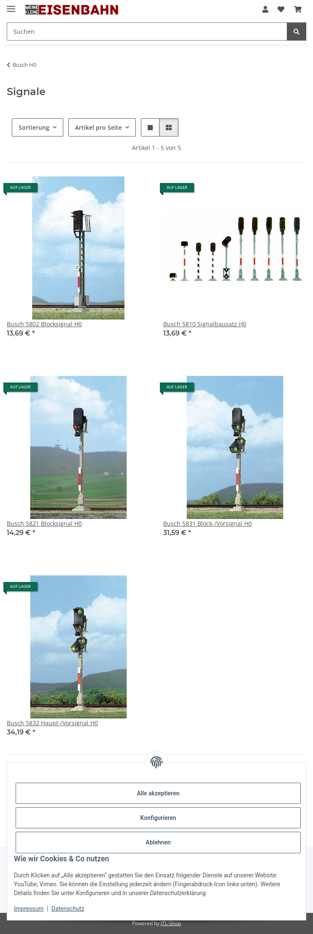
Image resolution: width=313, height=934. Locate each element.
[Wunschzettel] (281, 9)
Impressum (28, 908)
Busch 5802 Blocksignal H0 (44, 324)
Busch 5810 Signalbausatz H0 (204, 324)
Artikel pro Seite (98, 127)
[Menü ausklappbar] (11, 5)
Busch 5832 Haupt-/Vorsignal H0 (52, 723)
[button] (265, 9)
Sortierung (34, 127)
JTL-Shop (171, 923)
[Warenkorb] (297, 9)
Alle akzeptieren (158, 793)
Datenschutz (67, 908)
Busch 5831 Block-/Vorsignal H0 (207, 523)
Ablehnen (158, 842)
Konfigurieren (158, 817)
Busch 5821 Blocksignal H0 (44, 523)
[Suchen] (147, 31)
